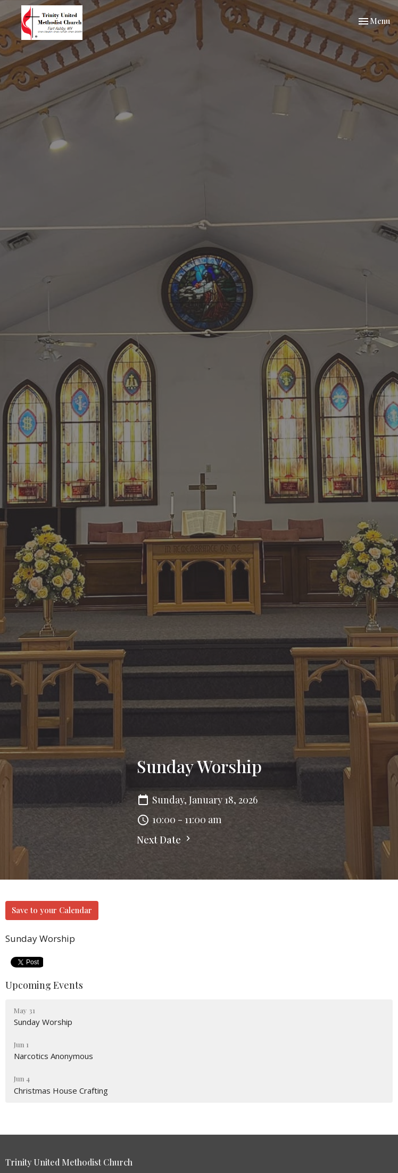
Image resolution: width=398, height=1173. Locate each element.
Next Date (165, 839)
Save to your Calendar (52, 910)
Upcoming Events (44, 985)
